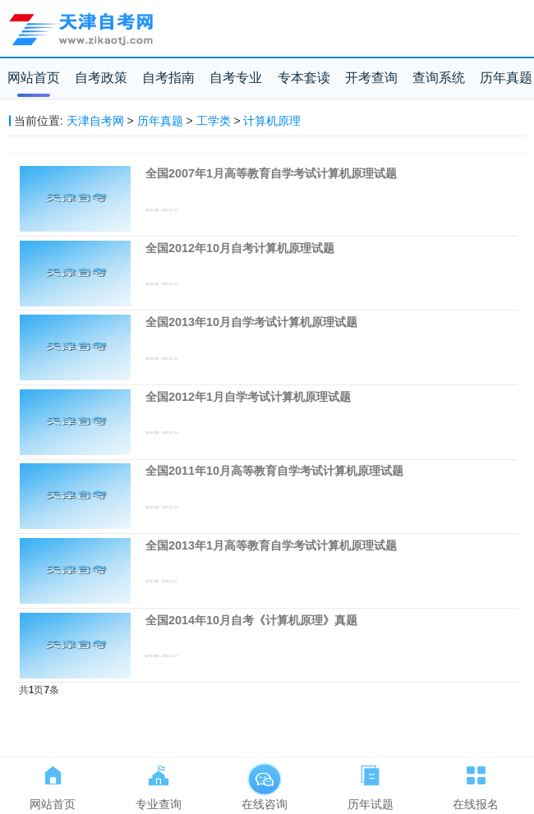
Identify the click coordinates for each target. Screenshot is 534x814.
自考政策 (101, 78)
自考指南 (168, 78)
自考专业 (235, 78)
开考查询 (371, 78)
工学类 (213, 120)
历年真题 (506, 78)
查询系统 (438, 78)
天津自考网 (95, 120)
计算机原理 (272, 120)
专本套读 (304, 78)
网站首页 (33, 78)
